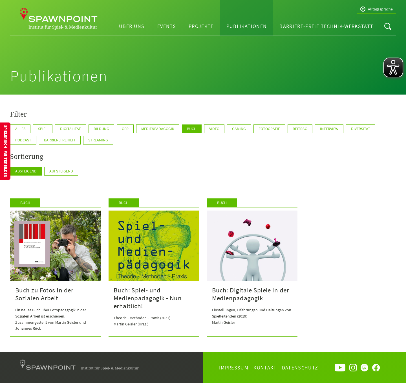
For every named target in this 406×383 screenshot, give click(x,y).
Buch (192, 128)
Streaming (98, 140)
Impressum (233, 367)
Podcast (23, 140)
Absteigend (26, 171)
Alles (20, 128)
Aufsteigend (61, 171)
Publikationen (246, 26)
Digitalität (70, 128)
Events (166, 26)
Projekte (201, 26)
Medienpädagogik (157, 128)
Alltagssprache (376, 9)
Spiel (42, 128)
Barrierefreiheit (60, 140)
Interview (329, 128)
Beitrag (300, 128)
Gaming (239, 128)
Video (214, 128)
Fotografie (269, 128)
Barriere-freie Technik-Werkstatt (326, 26)
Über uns (132, 26)
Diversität (360, 128)
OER (125, 128)
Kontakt (265, 367)
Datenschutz (300, 367)
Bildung (101, 128)
